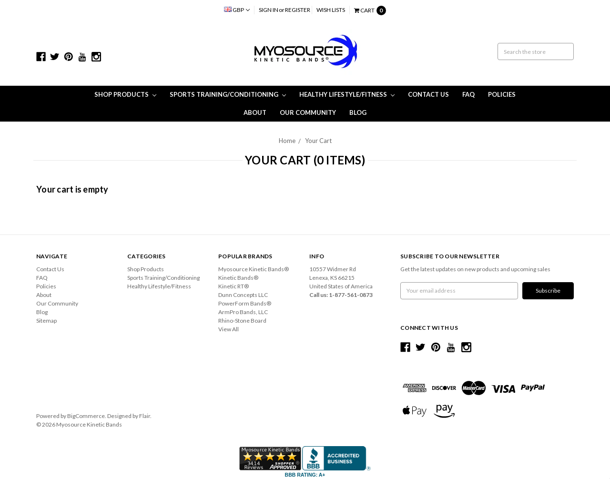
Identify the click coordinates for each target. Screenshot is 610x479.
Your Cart (318, 140)
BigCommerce (86, 415)
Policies (502, 94)
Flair (144, 415)
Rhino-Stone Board (242, 320)
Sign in (268, 9)
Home (287, 140)
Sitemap (46, 320)
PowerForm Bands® (244, 303)
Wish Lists (330, 9)
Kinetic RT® (233, 286)
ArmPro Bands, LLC (243, 312)
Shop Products (125, 94)
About (255, 112)
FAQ (468, 94)
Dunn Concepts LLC (243, 294)
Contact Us (428, 94)
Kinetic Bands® (238, 277)
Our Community (308, 112)
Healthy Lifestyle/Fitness (347, 94)
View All (228, 329)
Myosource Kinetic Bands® (253, 269)
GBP (237, 9)
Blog (357, 112)
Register (297, 9)
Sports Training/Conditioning (228, 94)
